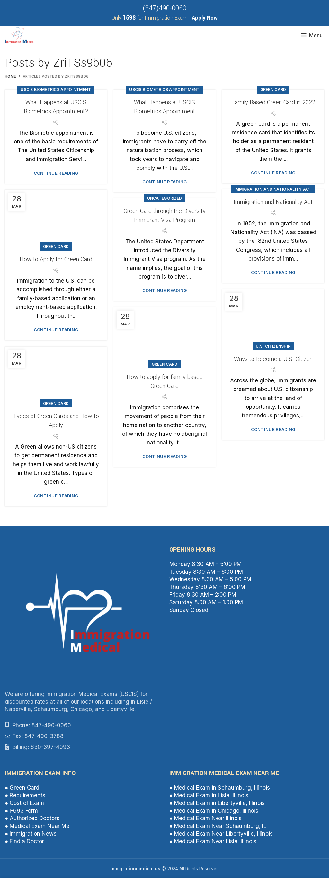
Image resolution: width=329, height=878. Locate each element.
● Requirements (25, 795)
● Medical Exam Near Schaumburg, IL (217, 826)
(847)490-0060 (164, 8)
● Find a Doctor (24, 841)
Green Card (273, 89)
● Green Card (22, 787)
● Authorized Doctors (32, 818)
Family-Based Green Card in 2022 (273, 102)
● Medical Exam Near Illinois (205, 818)
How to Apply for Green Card (56, 259)
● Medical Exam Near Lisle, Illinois (212, 841)
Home (10, 76)
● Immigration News (31, 833)
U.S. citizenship (273, 346)
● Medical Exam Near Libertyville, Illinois (221, 833)
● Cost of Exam (24, 803)
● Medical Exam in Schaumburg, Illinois (219, 787)
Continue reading (56, 173)
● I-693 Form (21, 811)
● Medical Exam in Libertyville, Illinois (217, 803)
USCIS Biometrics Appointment (56, 89)
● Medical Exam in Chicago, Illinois (213, 811)
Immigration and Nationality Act (273, 189)
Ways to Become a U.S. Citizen (273, 359)
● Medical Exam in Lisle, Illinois (208, 795)
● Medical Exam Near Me (37, 826)
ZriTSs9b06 (82, 62)
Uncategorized (164, 198)
